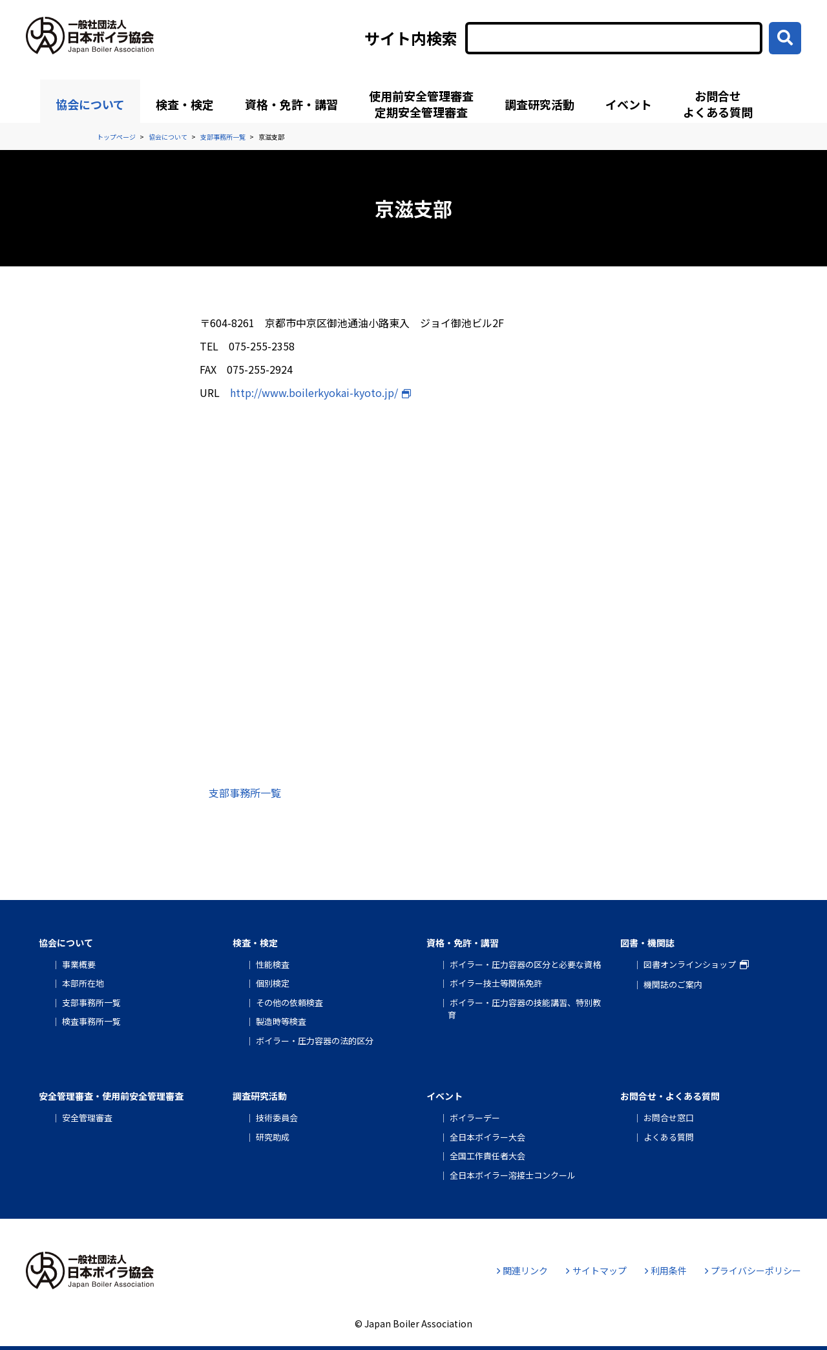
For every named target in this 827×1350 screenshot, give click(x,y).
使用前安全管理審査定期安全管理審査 (421, 103)
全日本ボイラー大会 (487, 1137)
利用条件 (666, 1270)
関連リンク (522, 1270)
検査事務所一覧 (91, 1021)
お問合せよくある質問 (718, 103)
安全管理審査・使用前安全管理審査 (111, 1095)
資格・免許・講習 (291, 104)
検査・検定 (185, 104)
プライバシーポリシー (753, 1270)
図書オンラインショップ (690, 964)
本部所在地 (83, 983)
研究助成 (272, 1137)
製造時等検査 (281, 1021)
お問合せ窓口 (669, 1117)
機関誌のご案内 (673, 984)
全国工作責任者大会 (487, 1156)
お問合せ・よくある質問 (670, 1095)
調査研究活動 (539, 104)
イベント (628, 104)
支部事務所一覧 (245, 792)
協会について (90, 104)
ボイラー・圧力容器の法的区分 (314, 1040)
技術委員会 (277, 1117)
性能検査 (272, 964)
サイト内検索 (410, 38)
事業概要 (79, 964)
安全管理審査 (87, 1117)
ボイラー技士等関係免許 (496, 983)
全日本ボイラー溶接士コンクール (513, 1175)
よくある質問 (669, 1137)
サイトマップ (596, 1270)
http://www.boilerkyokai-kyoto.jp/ (314, 392)
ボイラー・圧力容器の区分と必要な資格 (525, 964)
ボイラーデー (475, 1117)
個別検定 (272, 983)
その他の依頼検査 (289, 1002)
